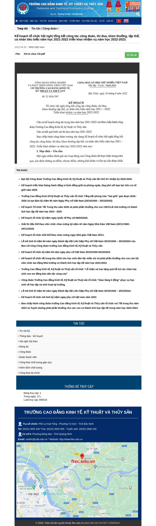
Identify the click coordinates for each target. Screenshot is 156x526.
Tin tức (43, 21)
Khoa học (52, 21)
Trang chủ (22, 28)
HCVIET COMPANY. (109, 523)
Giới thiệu (23, 21)
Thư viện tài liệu (89, 21)
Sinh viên (63, 21)
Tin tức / (37, 28)
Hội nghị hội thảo (28, 341)
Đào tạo (34, 21)
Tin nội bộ (24, 330)
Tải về (102, 21)
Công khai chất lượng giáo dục (35, 362)
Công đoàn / (50, 28)
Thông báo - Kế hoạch (30, 336)
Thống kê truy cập (78, 387)
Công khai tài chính (29, 373)
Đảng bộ (23, 346)
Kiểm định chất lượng (30, 367)
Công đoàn (24, 351)
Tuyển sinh (74, 21)
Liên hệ (109, 21)
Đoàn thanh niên (27, 357)
